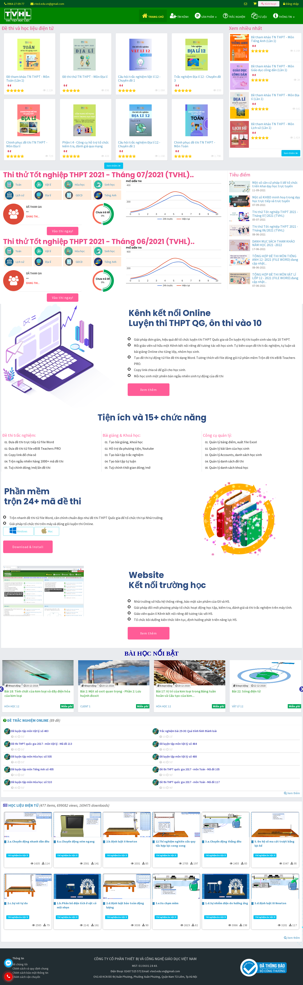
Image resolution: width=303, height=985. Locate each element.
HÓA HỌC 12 (86, 706)
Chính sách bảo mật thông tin (30, 973)
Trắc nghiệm (234, 16)
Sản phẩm (206, 16)
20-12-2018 (105, 685)
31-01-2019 (30, 685)
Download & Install (27, 547)
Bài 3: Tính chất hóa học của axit (27, 691)
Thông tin (284, 16)
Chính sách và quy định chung (30, 968)
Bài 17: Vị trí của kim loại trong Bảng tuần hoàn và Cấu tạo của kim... (260, 693)
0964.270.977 (26, 977)
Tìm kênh (179, 16)
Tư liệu (259, 16)
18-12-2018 (257, 685)
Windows (18, 530)
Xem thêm (148, 390)
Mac (47, 530)
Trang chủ (153, 16)
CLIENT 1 (9, 706)
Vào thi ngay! (62, 231)
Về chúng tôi (20, 964)
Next (301, 688)
